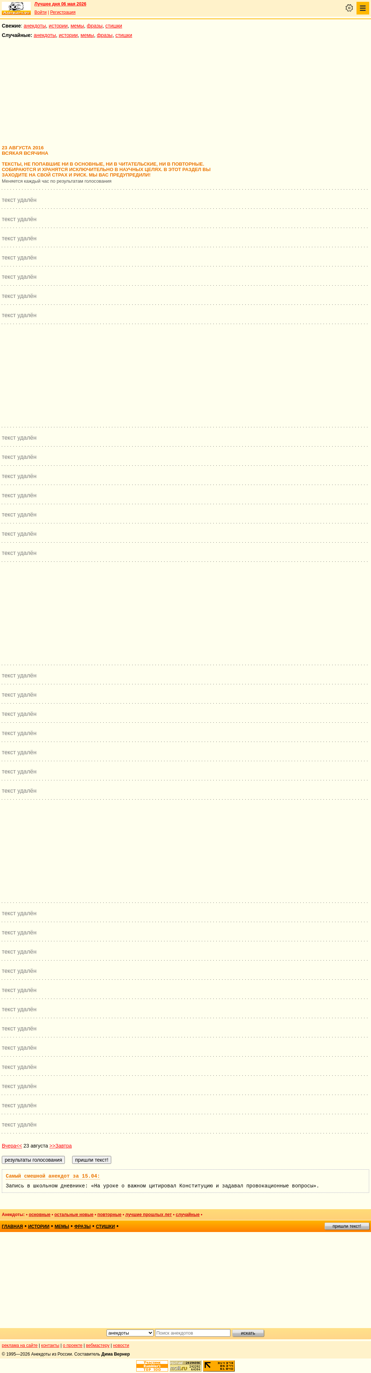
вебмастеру (97, 1345)
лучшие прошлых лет (148, 1214)
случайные (188, 1214)
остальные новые (73, 1214)
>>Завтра (60, 1146)
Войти (40, 12)
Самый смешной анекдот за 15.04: (53, 1176)
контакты (50, 1345)
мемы (77, 26)
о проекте (73, 1345)
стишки (113, 26)
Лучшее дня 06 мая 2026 (60, 4)
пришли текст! (347, 1226)
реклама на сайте (20, 1345)
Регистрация (62, 12)
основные (39, 1214)
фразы (95, 26)
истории (58, 26)
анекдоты (35, 26)
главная (12, 1226)
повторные (109, 1214)
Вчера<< (12, 1146)
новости (121, 1345)
